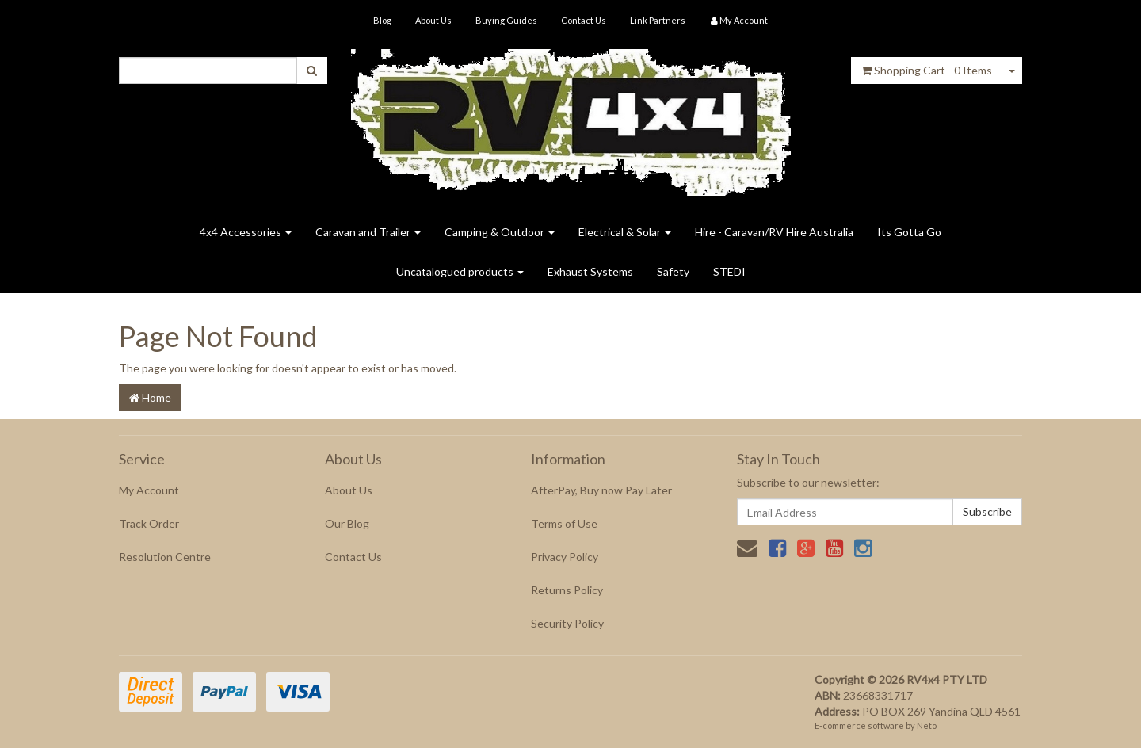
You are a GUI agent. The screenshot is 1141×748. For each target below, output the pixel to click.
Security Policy (567, 623)
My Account (149, 490)
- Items (926, 70)
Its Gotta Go (909, 232)
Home (150, 397)
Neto (927, 725)
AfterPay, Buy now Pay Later (601, 490)
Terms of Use (564, 523)
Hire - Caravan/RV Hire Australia (774, 232)
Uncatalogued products (460, 271)
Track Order (149, 523)
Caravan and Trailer (368, 232)
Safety (673, 271)
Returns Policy (567, 590)
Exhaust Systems (590, 271)
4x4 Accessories (246, 232)
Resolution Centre (165, 556)
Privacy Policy (564, 556)
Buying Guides (506, 20)
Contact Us (583, 20)
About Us (433, 20)
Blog (382, 20)
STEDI (729, 271)
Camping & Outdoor (500, 232)
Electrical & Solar (624, 232)
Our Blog (347, 523)
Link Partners (657, 20)
